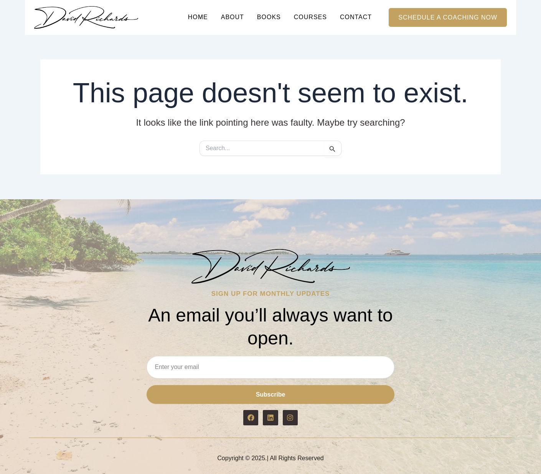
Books (269, 17)
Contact (356, 17)
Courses (310, 17)
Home (198, 17)
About (232, 17)
